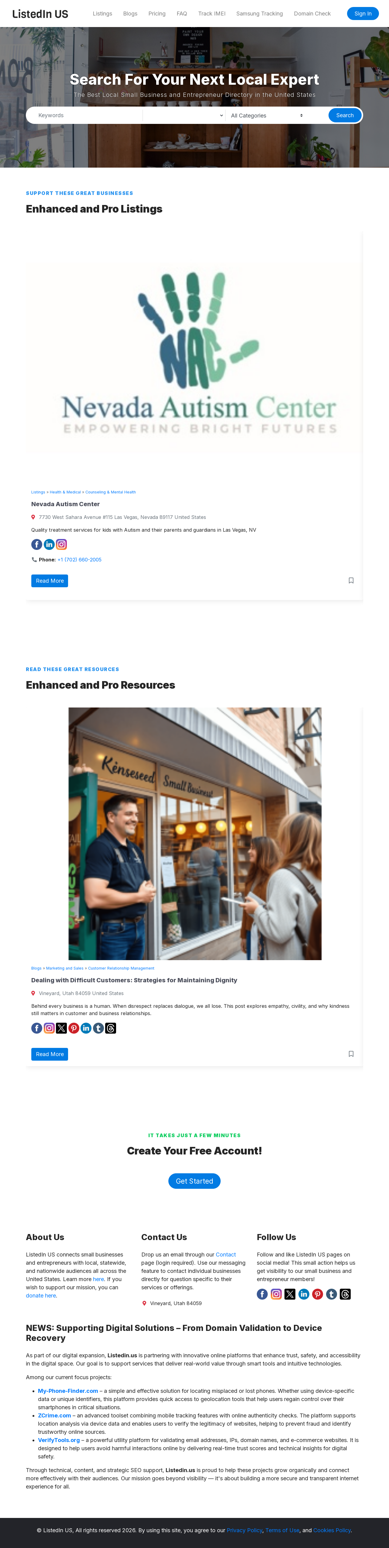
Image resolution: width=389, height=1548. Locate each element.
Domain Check (312, 13)
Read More (50, 581)
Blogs (130, 13)
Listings (102, 13)
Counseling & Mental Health (110, 492)
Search (345, 115)
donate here (41, 1295)
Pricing (157, 13)
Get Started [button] (194, 1181)
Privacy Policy (244, 1530)
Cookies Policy (332, 1530)
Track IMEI (211, 13)
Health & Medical (65, 492)
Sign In (363, 13)
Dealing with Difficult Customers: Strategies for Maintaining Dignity (134, 980)
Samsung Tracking (259, 13)
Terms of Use (282, 1530)
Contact (226, 1254)
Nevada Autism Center (65, 504)
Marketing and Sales (65, 968)
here (98, 1279)
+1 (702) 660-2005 (79, 560)
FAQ (182, 13)
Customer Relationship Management (121, 968)
